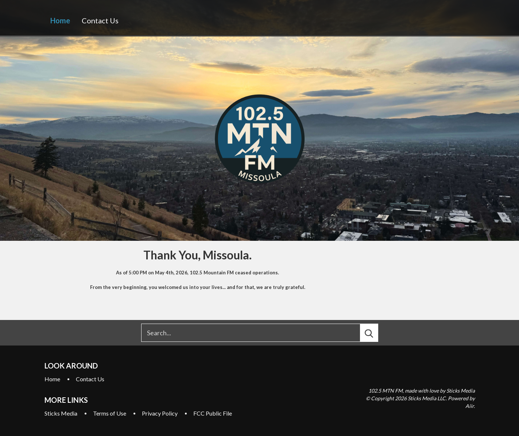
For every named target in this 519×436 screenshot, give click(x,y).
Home (60, 20)
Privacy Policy (160, 413)
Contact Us (100, 20)
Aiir (469, 406)
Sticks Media (60, 413)
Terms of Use (109, 413)
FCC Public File (212, 413)
